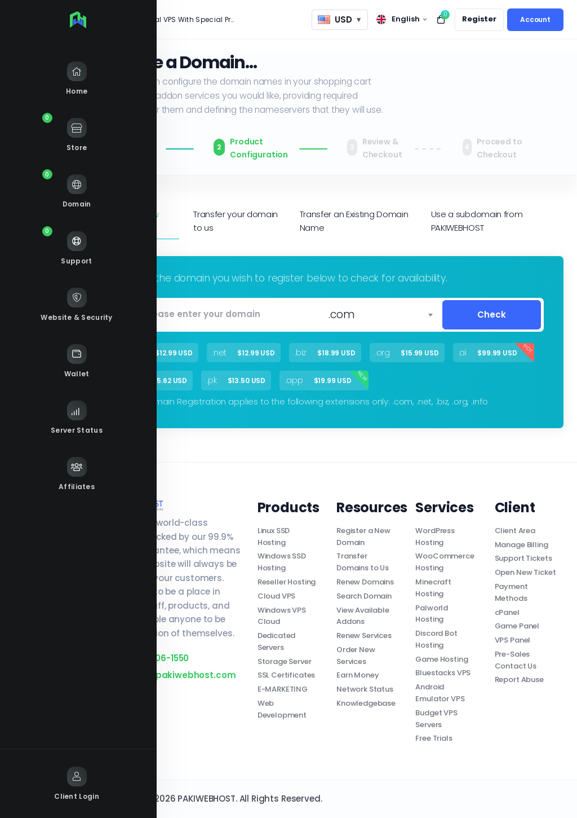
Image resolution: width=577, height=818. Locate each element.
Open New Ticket (525, 572)
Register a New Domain (363, 536)
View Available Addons (362, 616)
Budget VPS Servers (436, 718)
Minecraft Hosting (433, 588)
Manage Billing (521, 544)
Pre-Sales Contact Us (516, 660)
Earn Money (357, 675)
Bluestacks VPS (443, 672)
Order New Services (355, 655)
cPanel (507, 612)
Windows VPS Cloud (282, 616)
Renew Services (364, 635)
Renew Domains (365, 582)
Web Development (282, 709)
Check (492, 314)
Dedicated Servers (277, 641)
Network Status (364, 689)
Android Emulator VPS (439, 692)
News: (113, 19)
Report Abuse (519, 679)
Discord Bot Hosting (436, 639)
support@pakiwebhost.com (167, 675)
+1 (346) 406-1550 (144, 658)
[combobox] (380, 315)
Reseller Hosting (287, 582)
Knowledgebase (366, 703)
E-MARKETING (283, 689)
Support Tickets (523, 558)
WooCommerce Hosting (444, 562)
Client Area (515, 530)
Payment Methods (511, 592)
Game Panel (517, 626)
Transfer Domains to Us (362, 562)
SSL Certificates (287, 675)
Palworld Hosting (431, 613)
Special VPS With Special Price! (185, 19)
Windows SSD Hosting (282, 562)
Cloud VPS (277, 596)
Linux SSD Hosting (274, 536)
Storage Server (285, 661)
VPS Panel (513, 640)
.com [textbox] (341, 314)
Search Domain (364, 596)
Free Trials (433, 738)
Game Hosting (441, 659)
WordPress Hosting (435, 536)
